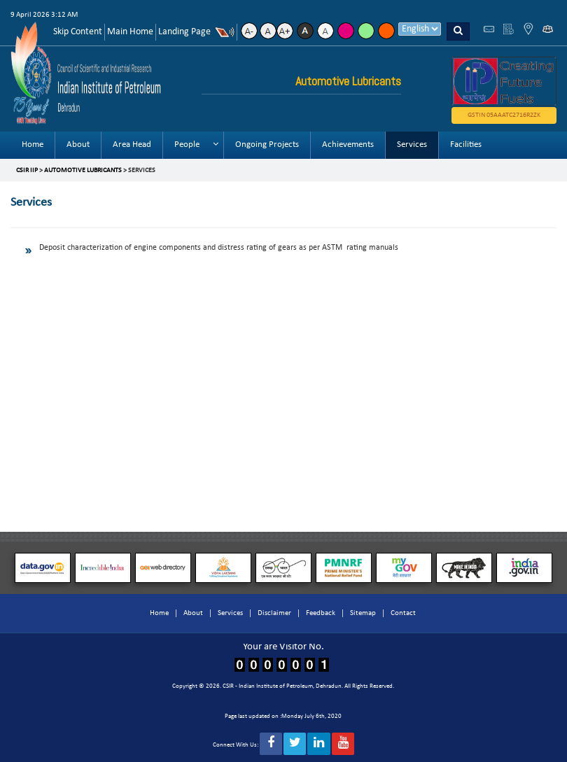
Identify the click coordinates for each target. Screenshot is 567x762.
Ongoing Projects (267, 144)
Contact (403, 613)
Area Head (132, 144)
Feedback (320, 613)
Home (32, 144)
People (187, 144)
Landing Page (184, 32)
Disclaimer (274, 613)
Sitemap (363, 613)
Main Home (130, 32)
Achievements (348, 144)
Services (412, 144)
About (78, 144)
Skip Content (77, 32)
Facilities (466, 144)
